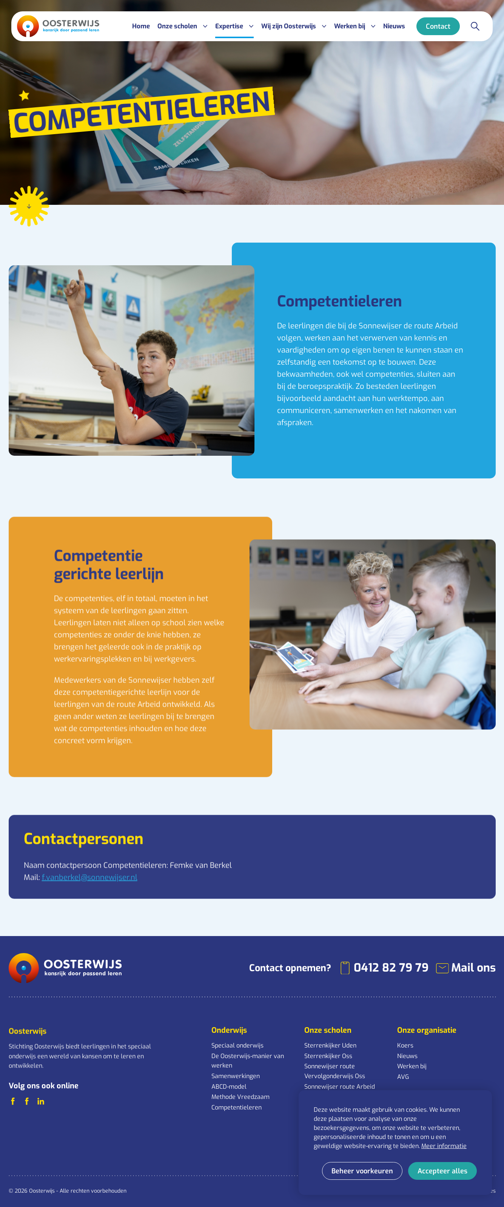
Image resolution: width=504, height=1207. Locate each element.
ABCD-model (229, 1087)
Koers (405, 1045)
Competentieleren (236, 1107)
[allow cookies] (442, 1171)
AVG (403, 1077)
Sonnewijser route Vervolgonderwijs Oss (334, 1071)
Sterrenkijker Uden (330, 1045)
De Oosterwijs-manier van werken (247, 1061)
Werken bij (412, 1066)
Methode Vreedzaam (240, 1097)
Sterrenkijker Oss (328, 1056)
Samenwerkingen (235, 1076)
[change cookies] (362, 1171)
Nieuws (407, 1056)
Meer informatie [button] (444, 1146)
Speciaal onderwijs (237, 1045)
